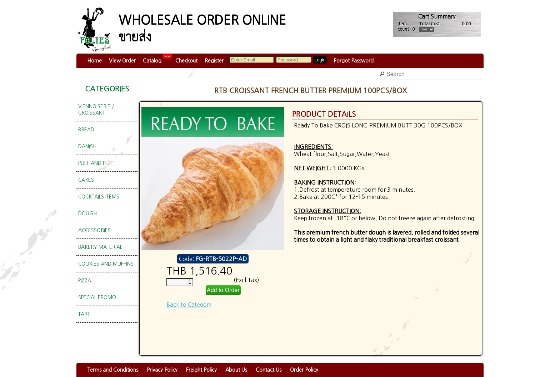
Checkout (186, 60)
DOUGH (87, 213)
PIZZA (84, 280)
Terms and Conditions (112, 369)
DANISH (87, 146)
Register (214, 60)
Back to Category (188, 304)
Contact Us (268, 369)
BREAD (86, 129)
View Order (122, 60)
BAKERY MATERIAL (100, 247)
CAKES (86, 179)
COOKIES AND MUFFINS (106, 263)
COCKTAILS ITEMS (98, 196)
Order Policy (304, 369)
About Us (236, 369)
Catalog (152, 60)
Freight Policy (201, 369)
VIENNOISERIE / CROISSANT (96, 109)
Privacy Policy (162, 369)
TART (84, 314)
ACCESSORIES (94, 230)
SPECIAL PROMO (97, 297)
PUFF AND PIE (93, 163)
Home (94, 60)
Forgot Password (354, 60)
